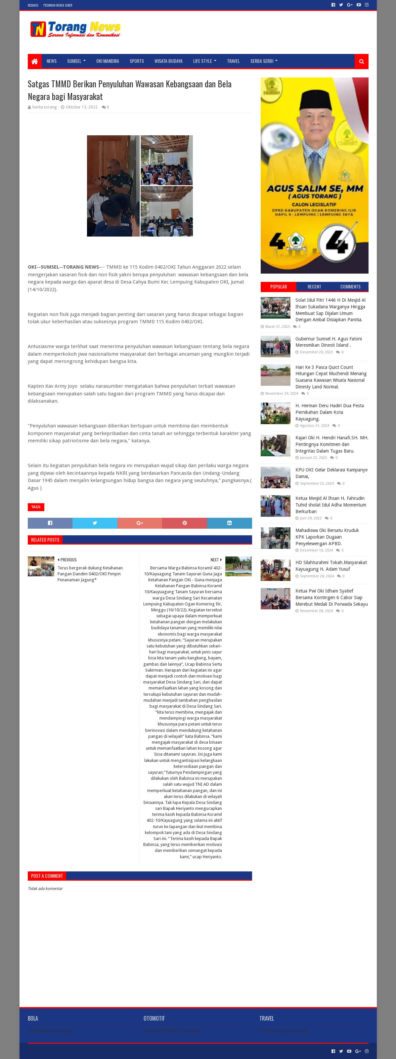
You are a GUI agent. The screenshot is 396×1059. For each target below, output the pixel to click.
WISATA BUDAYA (168, 60)
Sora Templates (64, 1051)
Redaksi (33, 5)
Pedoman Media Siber (57, 5)
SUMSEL (74, 60)
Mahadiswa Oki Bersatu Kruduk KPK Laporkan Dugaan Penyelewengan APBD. (327, 537)
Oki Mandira (107, 60)
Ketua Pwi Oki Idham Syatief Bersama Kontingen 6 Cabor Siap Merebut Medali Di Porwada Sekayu (331, 597)
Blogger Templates (102, 1051)
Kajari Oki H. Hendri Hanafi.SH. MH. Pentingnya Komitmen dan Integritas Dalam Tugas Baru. (332, 444)
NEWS (52, 60)
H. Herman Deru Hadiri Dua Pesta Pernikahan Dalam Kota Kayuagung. (329, 412)
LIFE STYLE (202, 60)
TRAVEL (233, 60)
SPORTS (137, 60)
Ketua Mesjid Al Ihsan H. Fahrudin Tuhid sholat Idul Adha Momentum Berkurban (330, 505)
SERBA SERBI (261, 60)
